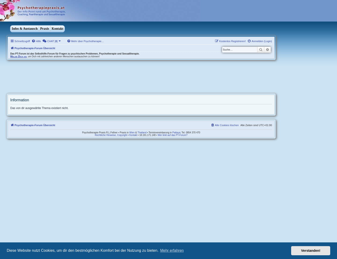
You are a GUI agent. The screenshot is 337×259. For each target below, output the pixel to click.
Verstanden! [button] (310, 250)
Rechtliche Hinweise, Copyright (111, 135)
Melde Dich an (18, 56)
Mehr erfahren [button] (172, 250)
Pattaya (176, 132)
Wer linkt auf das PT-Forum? (172, 135)
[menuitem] (36, 41)
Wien (132, 132)
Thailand (142, 132)
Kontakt (57, 28)
